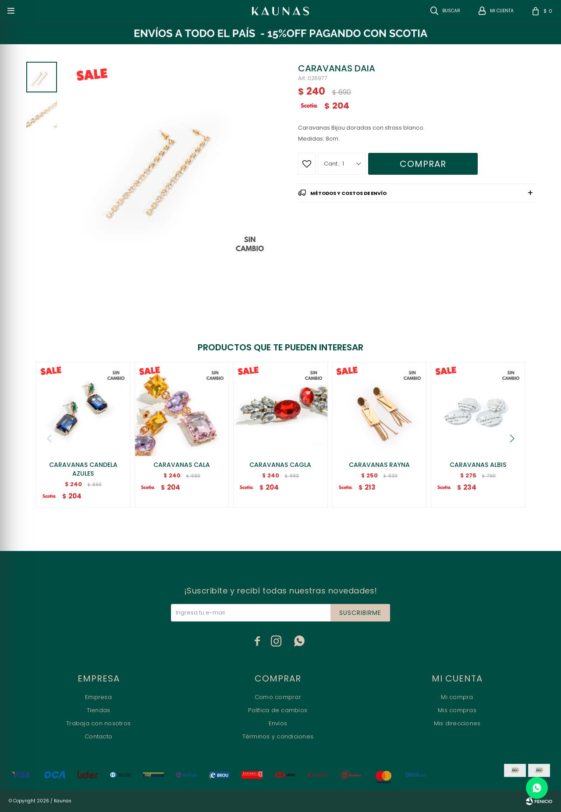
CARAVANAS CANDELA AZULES (83, 469)
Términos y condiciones (278, 736)
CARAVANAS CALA (181, 464)
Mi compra (457, 697)
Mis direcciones (457, 723)
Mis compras (457, 710)
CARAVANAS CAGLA (280, 464)
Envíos (278, 723)
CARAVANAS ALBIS (478, 464)
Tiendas (98, 710)
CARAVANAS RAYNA (379, 464)
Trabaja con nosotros (98, 723)
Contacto (98, 736)
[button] (512, 438)
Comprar (423, 164)
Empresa (98, 697)
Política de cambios (277, 710)
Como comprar (278, 697)
